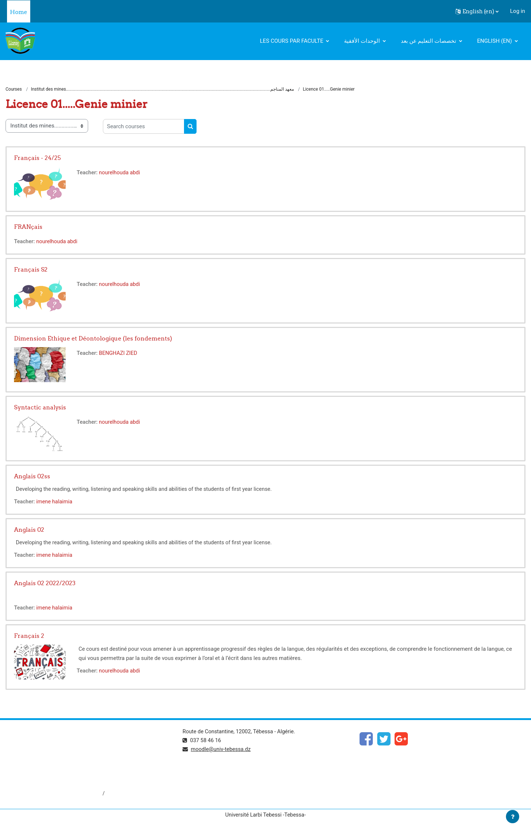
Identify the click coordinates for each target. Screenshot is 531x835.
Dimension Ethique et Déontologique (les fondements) (93, 338)
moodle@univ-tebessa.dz (222, 750)
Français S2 (31, 269)
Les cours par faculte (292, 41)
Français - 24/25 (37, 158)
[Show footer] (512, 816)
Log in (517, 11)
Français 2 (29, 636)
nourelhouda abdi (121, 173)
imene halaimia (56, 502)
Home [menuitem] (18, 11)
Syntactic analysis (40, 407)
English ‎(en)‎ (495, 41)
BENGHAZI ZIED (120, 353)
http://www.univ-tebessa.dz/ (40, 769)
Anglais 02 (29, 530)
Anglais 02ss (32, 476)
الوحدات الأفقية (362, 41)
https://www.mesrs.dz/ (34, 745)
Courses (14, 89)
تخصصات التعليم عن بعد (429, 41)
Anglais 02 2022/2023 (45, 583)
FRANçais (28, 227)
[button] (477, 11)
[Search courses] (143, 126)
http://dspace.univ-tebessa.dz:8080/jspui (56, 794)
